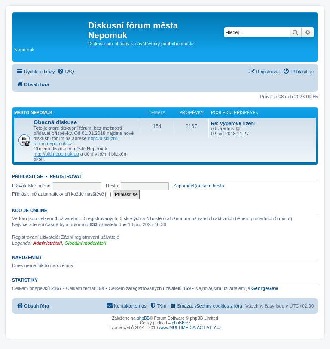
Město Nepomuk (33, 112)
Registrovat (66, 176)
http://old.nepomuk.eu (56, 153)
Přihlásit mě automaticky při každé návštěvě (61, 193)
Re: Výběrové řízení (233, 123)
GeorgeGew (264, 288)
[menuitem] (65, 71)
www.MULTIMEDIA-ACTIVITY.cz (190, 327)
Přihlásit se (27, 176)
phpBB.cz (181, 323)
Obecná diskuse (55, 122)
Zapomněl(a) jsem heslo (198, 185)
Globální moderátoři (85, 243)
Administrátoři (47, 243)
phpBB (143, 318)
